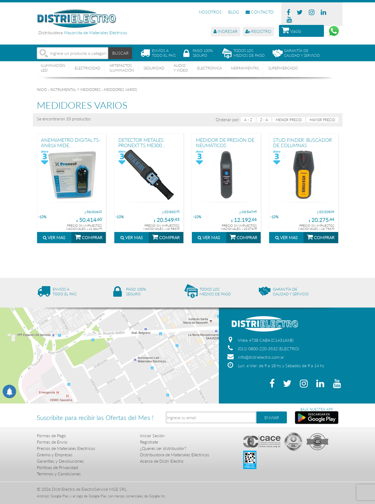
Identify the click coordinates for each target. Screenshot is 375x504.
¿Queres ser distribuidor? (163, 448)
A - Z (248, 120)
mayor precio (322, 120)
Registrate (149, 441)
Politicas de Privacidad (57, 467)
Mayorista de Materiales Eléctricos (95, 32)
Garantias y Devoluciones (60, 460)
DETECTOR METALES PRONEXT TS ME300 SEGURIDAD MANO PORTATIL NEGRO (141, 142)
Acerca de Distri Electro (161, 460)
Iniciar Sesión (152, 435)
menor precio (289, 120)
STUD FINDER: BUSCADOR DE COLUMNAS (302, 142)
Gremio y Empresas (55, 454)
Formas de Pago (51, 435)
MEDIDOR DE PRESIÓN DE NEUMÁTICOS (225, 142)
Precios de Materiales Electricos (66, 448)
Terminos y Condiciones (59, 473)
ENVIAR (271, 417)
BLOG (233, 11)
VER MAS (54, 237)
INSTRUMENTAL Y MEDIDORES (75, 89)
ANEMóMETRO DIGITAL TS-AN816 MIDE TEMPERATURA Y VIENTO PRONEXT (71, 142)
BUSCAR (120, 52)
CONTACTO (260, 11)
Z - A (264, 120)
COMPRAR (88, 237)
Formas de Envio (52, 441)
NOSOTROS (210, 11)
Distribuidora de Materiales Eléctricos (174, 454)
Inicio (42, 89)
